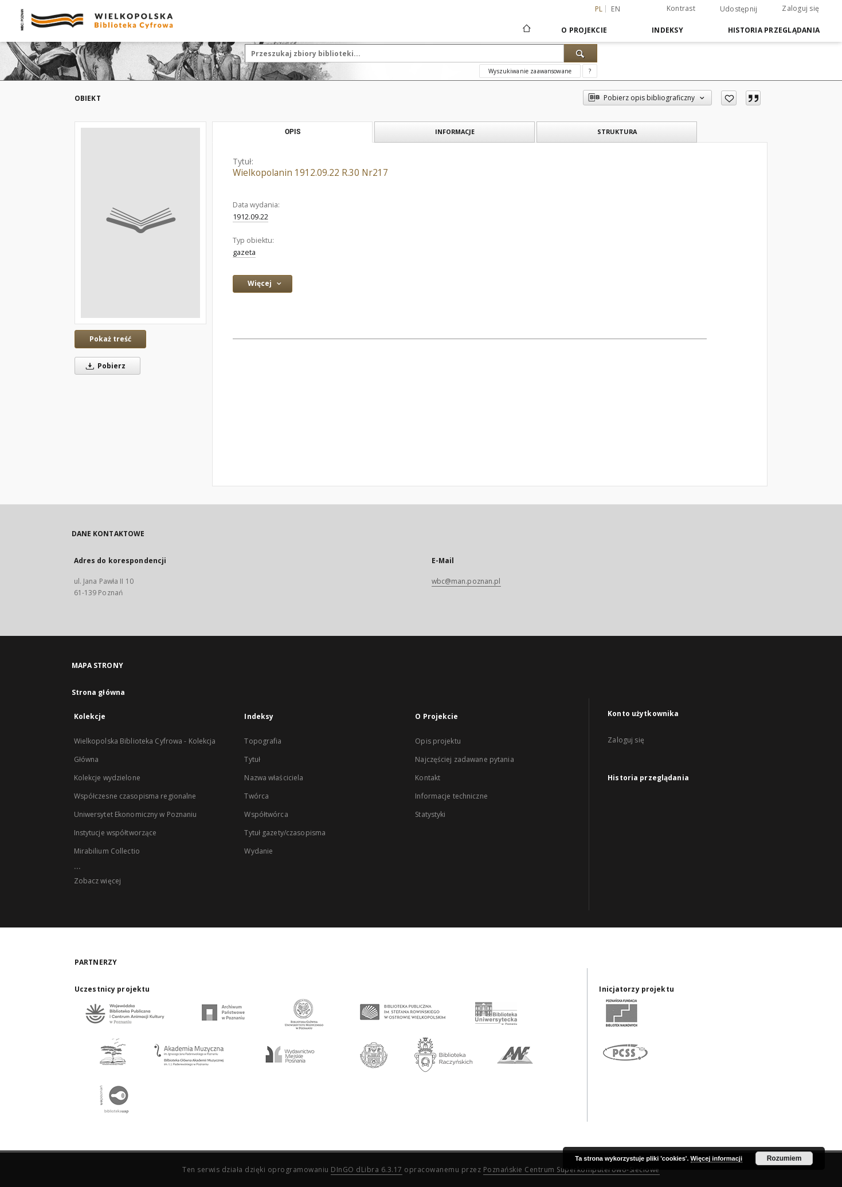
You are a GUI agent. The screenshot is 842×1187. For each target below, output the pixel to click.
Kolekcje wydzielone (107, 778)
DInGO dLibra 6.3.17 (366, 1169)
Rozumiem (784, 1158)
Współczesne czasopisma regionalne (135, 796)
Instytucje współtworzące (115, 833)
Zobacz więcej (98, 881)
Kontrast (681, 8)
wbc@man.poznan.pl (466, 581)
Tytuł (252, 759)
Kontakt (427, 778)
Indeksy (667, 30)
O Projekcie (584, 30)
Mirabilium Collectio (107, 851)
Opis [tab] (292, 132)
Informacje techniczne (451, 796)
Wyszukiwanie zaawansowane (529, 71)
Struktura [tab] (617, 131)
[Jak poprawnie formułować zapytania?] (589, 71)
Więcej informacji (716, 1158)
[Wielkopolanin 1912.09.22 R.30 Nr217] (140, 223)
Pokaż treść (110, 339)
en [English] (615, 9)
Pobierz (104, 365)
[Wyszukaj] (580, 53)
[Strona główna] (526, 29)
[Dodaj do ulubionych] (729, 98)
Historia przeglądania (774, 30)
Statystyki (430, 814)
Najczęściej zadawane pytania (464, 759)
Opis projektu (438, 741)
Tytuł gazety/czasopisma (285, 833)
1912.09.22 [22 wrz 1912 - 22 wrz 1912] (250, 217)
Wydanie (258, 851)
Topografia (262, 741)
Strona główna (99, 692)
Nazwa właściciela (273, 778)
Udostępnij (739, 9)
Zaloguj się (800, 8)
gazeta (244, 252)
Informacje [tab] (455, 131)
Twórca (256, 796)
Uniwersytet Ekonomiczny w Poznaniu (135, 814)
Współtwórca (266, 814)
